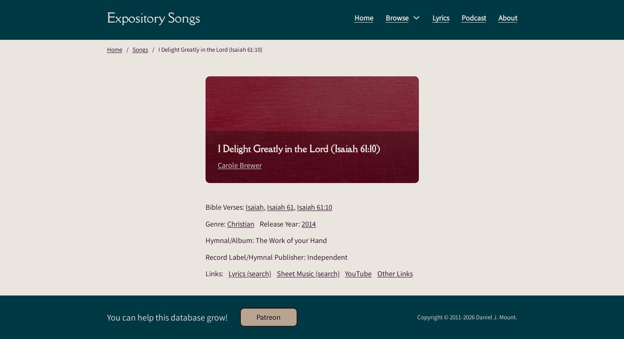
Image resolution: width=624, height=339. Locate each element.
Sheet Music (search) (308, 273)
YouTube (358, 273)
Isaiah (255, 207)
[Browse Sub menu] (416, 17)
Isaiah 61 (280, 207)
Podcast (474, 18)
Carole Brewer (240, 165)
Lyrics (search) (250, 273)
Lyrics (440, 18)
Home (363, 18)
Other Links (395, 273)
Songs (140, 49)
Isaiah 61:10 (314, 207)
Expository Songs (153, 17)
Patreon (268, 317)
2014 (309, 224)
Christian (240, 224)
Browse (397, 18)
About (507, 18)
